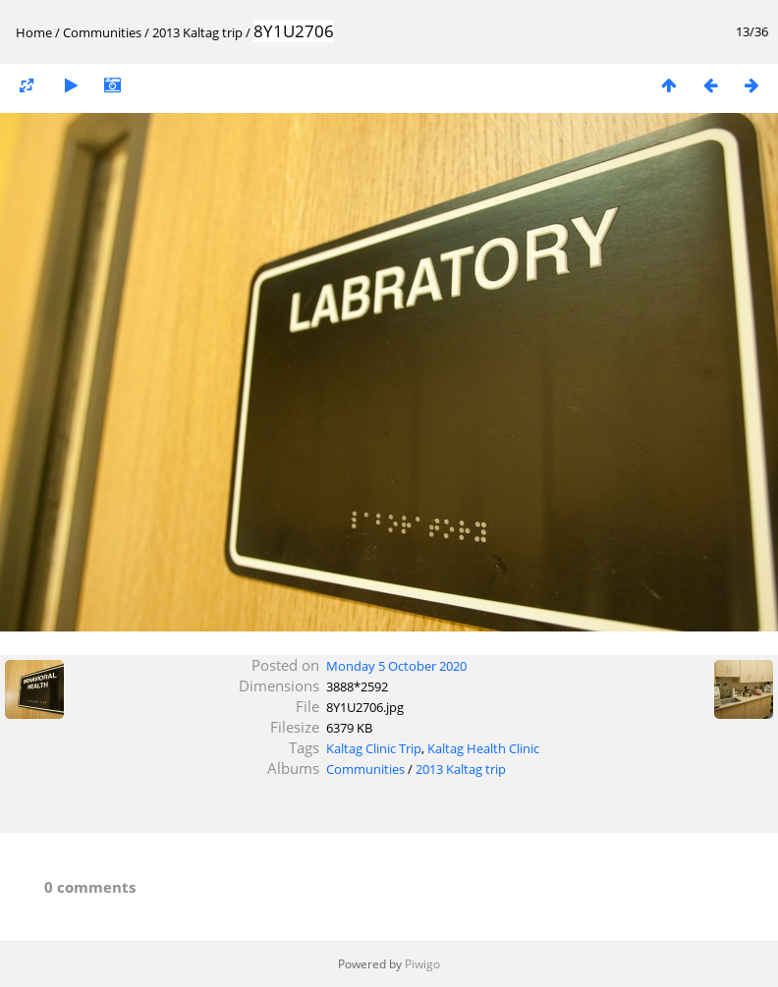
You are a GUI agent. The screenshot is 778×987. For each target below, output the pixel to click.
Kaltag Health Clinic (483, 748)
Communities (102, 32)
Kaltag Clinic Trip (373, 748)
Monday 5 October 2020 (396, 666)
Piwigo (422, 964)
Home (34, 32)
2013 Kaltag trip (197, 32)
